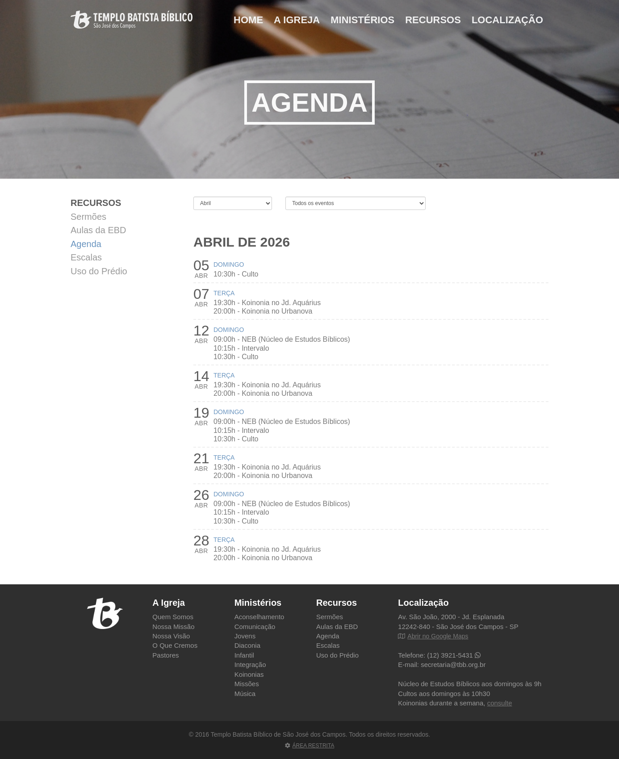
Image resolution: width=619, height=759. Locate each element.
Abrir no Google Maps (433, 636)
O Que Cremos (174, 645)
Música (245, 693)
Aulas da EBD (98, 230)
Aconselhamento (259, 617)
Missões (246, 684)
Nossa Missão (173, 626)
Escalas (86, 257)
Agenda (86, 244)
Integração (250, 664)
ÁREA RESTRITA (310, 745)
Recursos (433, 19)
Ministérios (362, 19)
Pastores (165, 655)
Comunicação (255, 626)
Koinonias (249, 674)
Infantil (244, 655)
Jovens (245, 636)
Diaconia (247, 645)
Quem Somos (172, 617)
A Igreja (297, 19)
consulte (499, 703)
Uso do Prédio (99, 271)
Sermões (88, 217)
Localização (507, 19)
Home (248, 19)
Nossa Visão (171, 636)
